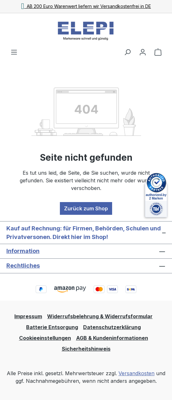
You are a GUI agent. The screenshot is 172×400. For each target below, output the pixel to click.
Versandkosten (136, 373)
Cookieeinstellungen (45, 338)
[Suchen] (127, 52)
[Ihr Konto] (142, 52)
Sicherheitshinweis (86, 349)
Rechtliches (23, 265)
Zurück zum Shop (86, 208)
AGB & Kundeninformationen (112, 338)
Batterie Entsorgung (52, 327)
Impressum (28, 316)
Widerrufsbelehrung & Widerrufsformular (100, 316)
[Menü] (14, 52)
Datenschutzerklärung (112, 327)
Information (22, 251)
